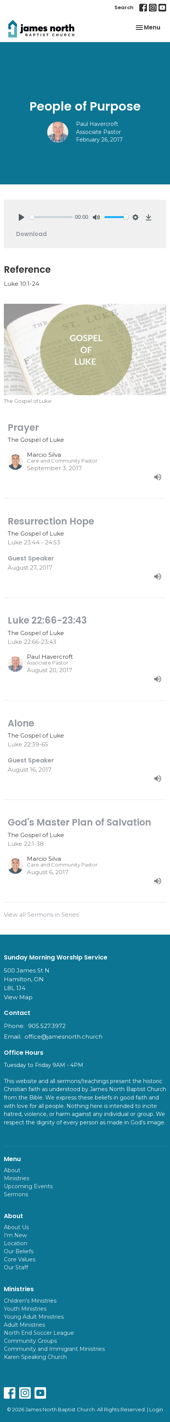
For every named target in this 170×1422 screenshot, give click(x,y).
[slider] (51, 217)
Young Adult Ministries (34, 1316)
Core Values (19, 1259)
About (12, 1170)
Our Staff (16, 1267)
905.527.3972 (47, 1025)
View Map (18, 997)
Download (31, 234)
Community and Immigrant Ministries (54, 1348)
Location (15, 1243)
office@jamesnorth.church (63, 1036)
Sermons (16, 1194)
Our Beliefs (18, 1251)
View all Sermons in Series (41, 914)
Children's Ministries (30, 1300)
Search (124, 7)
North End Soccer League (39, 1332)
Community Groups (30, 1340)
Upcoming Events (28, 1186)
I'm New (15, 1235)
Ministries (16, 1178)
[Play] (21, 217)
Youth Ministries (25, 1308)
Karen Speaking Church (35, 1357)
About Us (16, 1227)
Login (156, 1409)
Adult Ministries (24, 1324)
